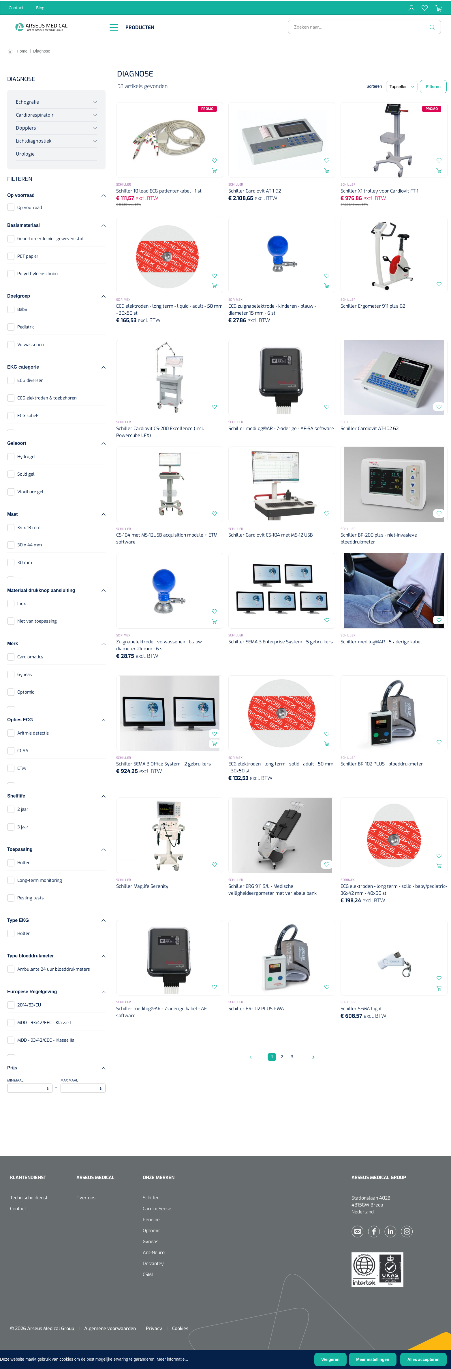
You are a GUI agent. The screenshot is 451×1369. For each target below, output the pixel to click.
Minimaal (29, 1084)
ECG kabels (28, 415)
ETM (21, 767)
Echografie (27, 101)
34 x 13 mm (28, 526)
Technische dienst (29, 1197)
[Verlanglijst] (421, 7)
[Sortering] (402, 85)
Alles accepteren (423, 1359)
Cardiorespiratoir (35, 114)
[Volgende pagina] (312, 1056)
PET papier (27, 255)
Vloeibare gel (30, 491)
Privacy (154, 1328)
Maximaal (83, 1084)
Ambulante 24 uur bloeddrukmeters (53, 968)
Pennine (151, 1219)
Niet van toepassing (37, 620)
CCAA (22, 750)
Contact (16, 7)
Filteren (433, 85)
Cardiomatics (30, 656)
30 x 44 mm (29, 544)
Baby (22, 308)
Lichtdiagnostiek (33, 140)
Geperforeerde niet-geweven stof (50, 237)
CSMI (148, 1274)
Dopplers (26, 127)
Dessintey (153, 1263)
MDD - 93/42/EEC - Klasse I (44, 1022)
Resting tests (30, 897)
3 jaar (22, 826)
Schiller (151, 1197)
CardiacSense (157, 1208)
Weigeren (331, 1359)
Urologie (25, 153)
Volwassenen (30, 344)
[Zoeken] (432, 26)
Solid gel (25, 473)
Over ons (85, 1197)
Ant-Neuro (154, 1252)
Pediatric (25, 326)
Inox (21, 603)
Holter (23, 862)
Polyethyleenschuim (37, 273)
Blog (40, 7)
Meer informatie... (172, 1359)
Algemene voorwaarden (110, 1328)
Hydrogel (26, 456)
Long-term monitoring (39, 879)
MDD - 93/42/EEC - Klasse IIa (45, 1039)
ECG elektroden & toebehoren (47, 397)
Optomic (25, 691)
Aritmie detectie (33, 732)
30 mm (24, 562)
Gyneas (24, 674)
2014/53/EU (29, 1004)
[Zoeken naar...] (362, 26)
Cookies (180, 1328)
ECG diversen (30, 379)
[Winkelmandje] (435, 7)
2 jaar (22, 808)
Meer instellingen (372, 1359)
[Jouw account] (411, 7)
